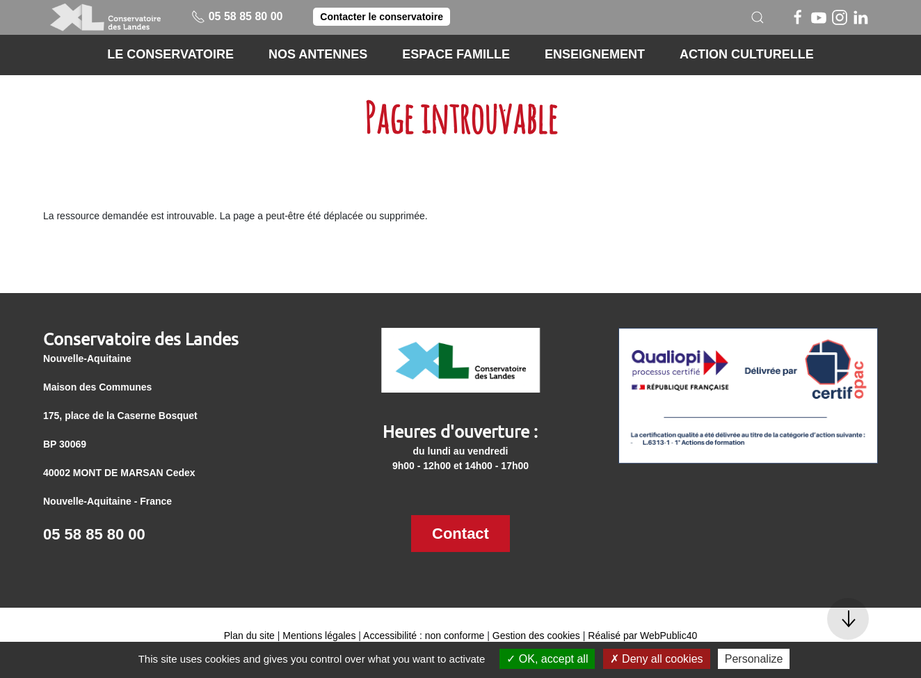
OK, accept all (547, 659)
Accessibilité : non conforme (423, 635)
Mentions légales (318, 635)
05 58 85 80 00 (236, 16)
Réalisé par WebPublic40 (642, 635)
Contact (460, 533)
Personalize (754, 659)
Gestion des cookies (536, 635)
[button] (757, 17)
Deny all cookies (656, 659)
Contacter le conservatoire (381, 16)
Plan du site (249, 635)
